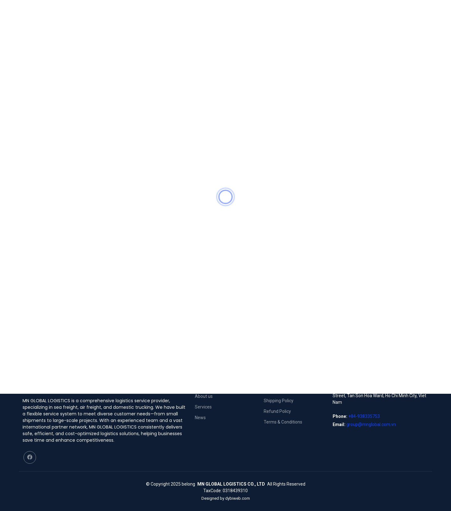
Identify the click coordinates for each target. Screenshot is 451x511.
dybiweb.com (237, 498)
